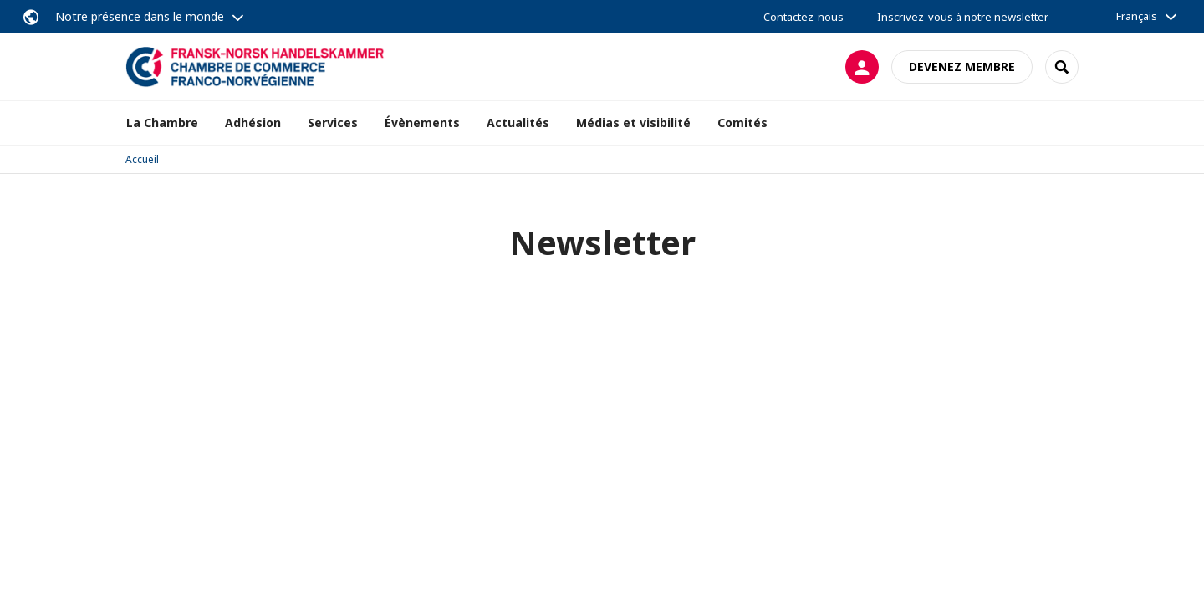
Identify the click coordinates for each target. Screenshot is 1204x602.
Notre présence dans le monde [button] (139, 16)
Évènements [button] (422, 122)
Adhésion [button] (253, 122)
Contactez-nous (803, 16)
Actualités (518, 122)
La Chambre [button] (162, 122)
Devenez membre (962, 66)
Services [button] (333, 122)
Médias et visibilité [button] (633, 122)
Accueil (142, 159)
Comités (742, 122)
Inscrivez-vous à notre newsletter (962, 16)
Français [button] (1136, 15)
